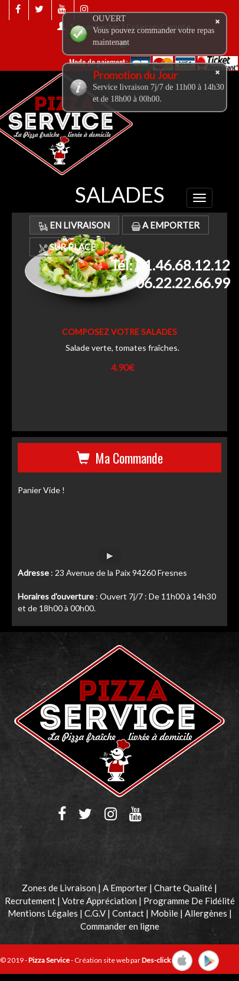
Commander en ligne (119, 926)
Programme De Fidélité (189, 900)
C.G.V (95, 913)
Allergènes (206, 913)
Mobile (164, 913)
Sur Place (67, 247)
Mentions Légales (43, 913)
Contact (128, 913)
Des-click (156, 960)
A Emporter (165, 225)
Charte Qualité (183, 887)
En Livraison (74, 225)
